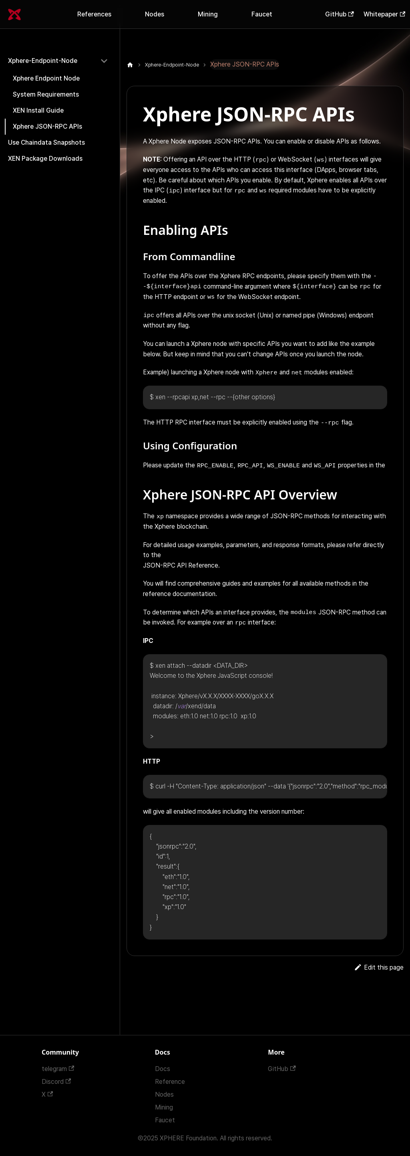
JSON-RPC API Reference (180, 565)
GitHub (339, 14)
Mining (208, 14)
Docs (162, 1069)
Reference (170, 1081)
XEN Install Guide (38, 110)
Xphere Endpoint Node (46, 78)
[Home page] (130, 65)
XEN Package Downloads (45, 158)
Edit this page (379, 967)
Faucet (261, 14)
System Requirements (46, 94)
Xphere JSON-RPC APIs (47, 126)
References (94, 14)
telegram (58, 1069)
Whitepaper (384, 14)
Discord (56, 1081)
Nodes (154, 14)
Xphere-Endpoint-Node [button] (42, 61)
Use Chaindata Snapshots (46, 142)
